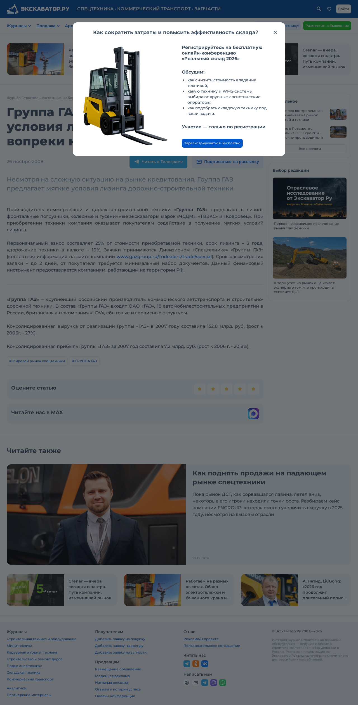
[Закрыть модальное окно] (275, 32)
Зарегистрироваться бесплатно (212, 143)
